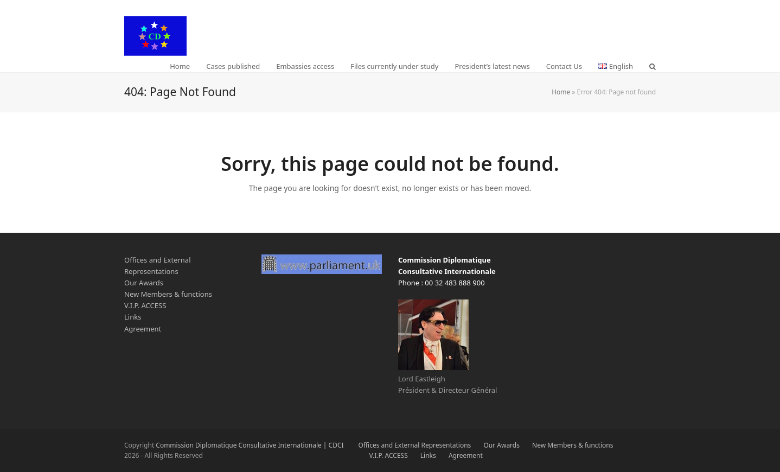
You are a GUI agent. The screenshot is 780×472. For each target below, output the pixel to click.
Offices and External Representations (414, 445)
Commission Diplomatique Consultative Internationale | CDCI (249, 445)
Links (132, 317)
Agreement (142, 329)
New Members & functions (168, 294)
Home (561, 92)
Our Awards (143, 283)
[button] (652, 66)
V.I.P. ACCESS (145, 305)
